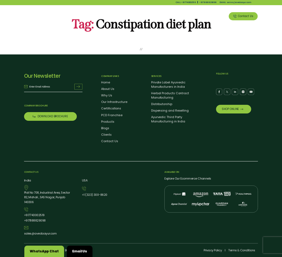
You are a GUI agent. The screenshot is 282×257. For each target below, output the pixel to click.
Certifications (111, 108)
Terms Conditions (241, 250)
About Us (113, 16)
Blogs (105, 128)
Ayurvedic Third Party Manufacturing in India (168, 119)
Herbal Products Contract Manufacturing (170, 95)
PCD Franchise (111, 115)
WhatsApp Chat (44, 251)
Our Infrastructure (114, 102)
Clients (216, 16)
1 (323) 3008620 (94, 195)
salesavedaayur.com (40, 233)
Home (105, 82)
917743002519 (34, 215)
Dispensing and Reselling (170, 111)
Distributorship (161, 104)
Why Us (132, 16)
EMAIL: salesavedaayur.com (235, 2)
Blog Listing (196, 16)
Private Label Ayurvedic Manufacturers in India (168, 84)
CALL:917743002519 (186, 2)
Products (150, 16)
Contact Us (109, 141)
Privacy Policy (213, 250)
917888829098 (208, 2)
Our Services (172, 16)
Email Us (79, 251)
